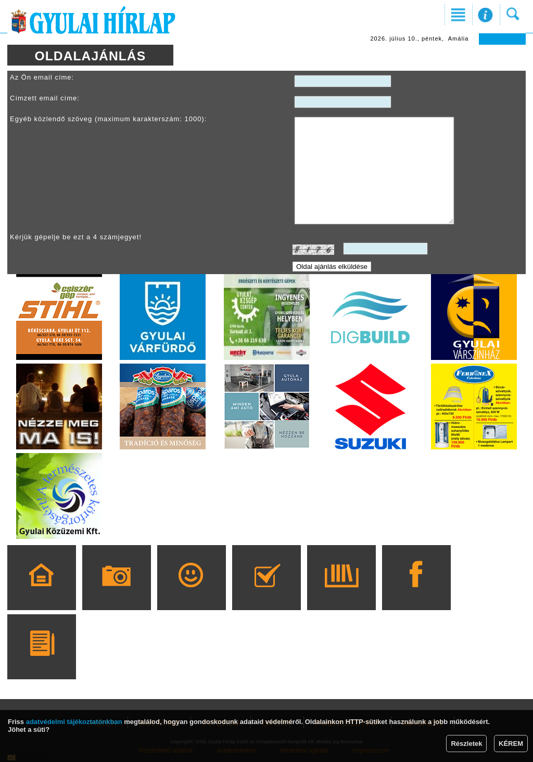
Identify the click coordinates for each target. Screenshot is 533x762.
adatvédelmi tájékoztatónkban (74, 722)
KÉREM (511, 743)
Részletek (466, 743)
